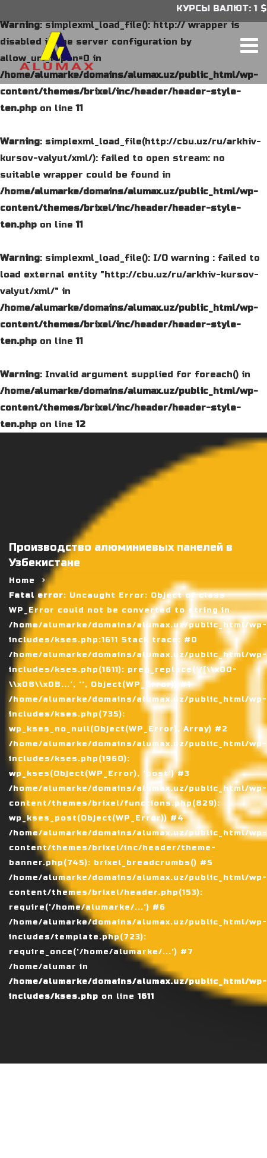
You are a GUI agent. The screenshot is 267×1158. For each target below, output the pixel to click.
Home (22, 580)
